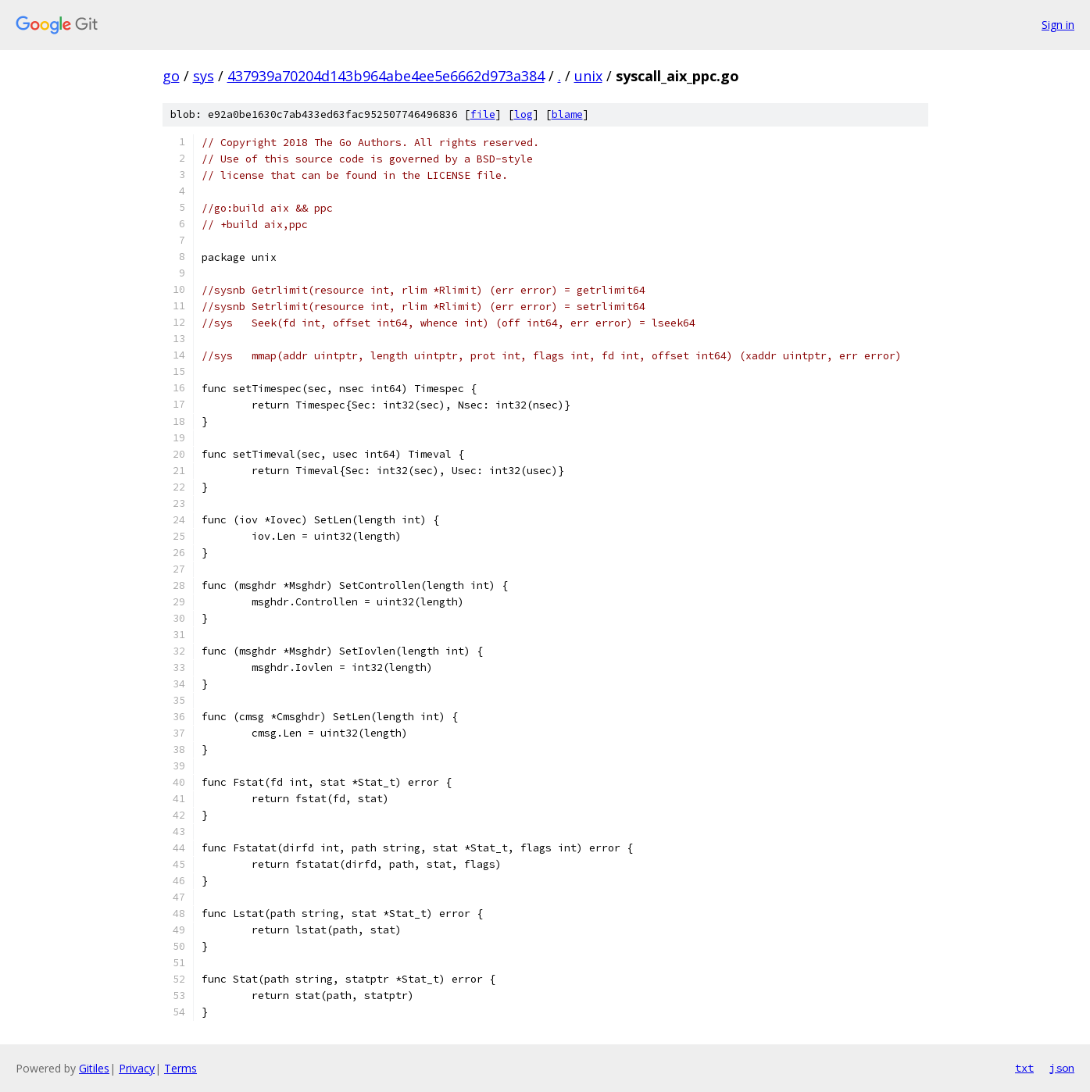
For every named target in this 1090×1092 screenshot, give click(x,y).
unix (588, 75)
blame (567, 114)
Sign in (1058, 24)
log (523, 114)
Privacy (137, 1068)
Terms (180, 1068)
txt (1024, 1068)
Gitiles (94, 1068)
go (171, 75)
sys (203, 75)
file (482, 114)
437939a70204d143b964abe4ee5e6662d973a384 (386, 75)
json (1061, 1068)
